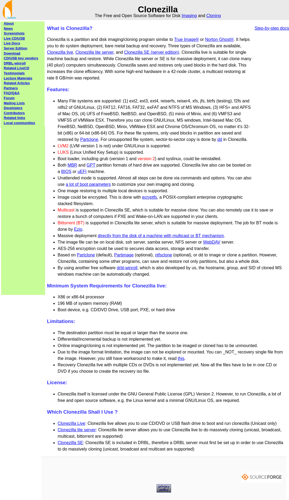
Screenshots (14, 33)
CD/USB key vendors (21, 58)
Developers (13, 108)
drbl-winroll (127, 268)
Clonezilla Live (71, 423)
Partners (11, 88)
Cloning (213, 15)
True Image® (186, 39)
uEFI (82, 171)
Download (12, 53)
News (8, 28)
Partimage (124, 255)
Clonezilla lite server (94, 52)
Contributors (14, 113)
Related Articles (17, 83)
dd (219, 139)
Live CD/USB (14, 38)
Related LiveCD (16, 68)
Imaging (189, 15)
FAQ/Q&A (11, 93)
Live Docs (12, 43)
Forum (9, 98)
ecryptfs (149, 197)
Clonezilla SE (70, 442)
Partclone (89, 139)
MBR (72, 165)
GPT (91, 165)
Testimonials (14, 73)
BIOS (66, 171)
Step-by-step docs (272, 28)
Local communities (19, 123)
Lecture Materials (18, 78)
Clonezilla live (60, 52)
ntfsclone (163, 255)
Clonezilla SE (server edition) (151, 52)
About (9, 23)
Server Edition (15, 48)
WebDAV (211, 242)
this (181, 358)
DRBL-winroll (15, 63)
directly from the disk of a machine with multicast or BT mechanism (161, 235)
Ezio (78, 229)
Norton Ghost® (219, 39)
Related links (14, 118)
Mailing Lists (14, 103)
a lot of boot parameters (88, 184)
